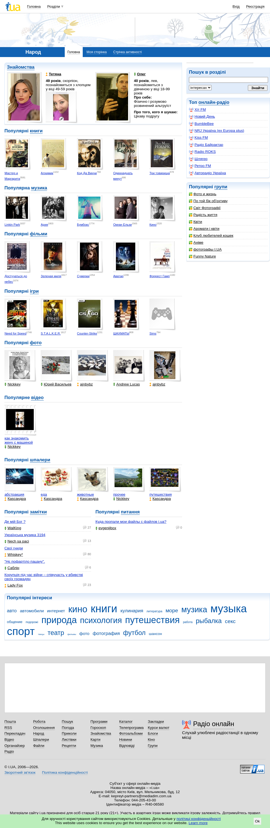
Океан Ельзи (122, 224)
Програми (98, 721)
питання (130, 512)
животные (85, 494)
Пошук (67, 721)
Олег (140, 74)
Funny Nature (202, 256)
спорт (21, 631)
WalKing (12, 528)
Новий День (202, 116)
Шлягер (198, 159)
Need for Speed (15, 333)
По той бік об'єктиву (208, 201)
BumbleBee (201, 124)
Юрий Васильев (56, 384)
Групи (152, 746)
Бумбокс (83, 224)
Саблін (11, 568)
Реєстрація (255, 6)
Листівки (69, 739)
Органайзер (14, 746)
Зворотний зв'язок (19, 772)
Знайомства (21, 67)
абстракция (14, 494)
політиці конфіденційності (198, 819)
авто (12, 610)
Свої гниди (13, 548)
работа (188, 622)
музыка (228, 608)
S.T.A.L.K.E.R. (51, 333)
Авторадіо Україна (207, 173)
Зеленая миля (51, 276)
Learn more (198, 823)
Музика (96, 746)
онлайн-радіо (213, 102)
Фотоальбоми (131, 733)
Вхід (236, 6)
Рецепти (69, 746)
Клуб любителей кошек (211, 235)
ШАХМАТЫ (121, 333)
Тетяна (53, 74)
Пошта (10, 721)
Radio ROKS (202, 152)
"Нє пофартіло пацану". (24, 561)
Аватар (118, 276)
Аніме (196, 242)
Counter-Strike (87, 333)
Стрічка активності (127, 52)
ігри (34, 291)
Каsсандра (15, 499)
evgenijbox (105, 528)
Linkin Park (12, 224)
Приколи (69, 733)
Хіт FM (197, 109)
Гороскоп (98, 728)
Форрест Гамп (159, 276)
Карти (95, 739)
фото (36, 342)
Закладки (156, 721)
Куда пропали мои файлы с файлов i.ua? (130, 522)
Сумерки (83, 276)
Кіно (151, 739)
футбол (134, 632)
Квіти (195, 222)
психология (101, 620)
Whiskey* (13, 554)
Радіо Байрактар (206, 145)
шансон (155, 634)
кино (77, 609)
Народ (38, 733)
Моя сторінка (97, 52)
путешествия (160, 494)
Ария (44, 224)
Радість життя (203, 215)
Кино (152, 224)
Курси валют (158, 728)
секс (230, 621)
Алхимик (47, 173)
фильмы (72, 634)
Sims (152, 333)
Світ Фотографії (204, 208)
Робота (39, 721)
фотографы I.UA (205, 249)
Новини (125, 739)
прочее (119, 494)
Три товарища (159, 173)
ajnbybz (85, 384)
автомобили (32, 610)
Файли (39, 746)
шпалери (40, 459)
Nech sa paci (16, 541)
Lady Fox (13, 585)
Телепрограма (131, 728)
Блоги (153, 733)
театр (56, 632)
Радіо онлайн (213, 723)
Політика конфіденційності (65, 772)
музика (39, 188)
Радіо (9, 751)
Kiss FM (198, 137)
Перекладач (14, 733)
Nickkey (12, 384)
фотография (106, 633)
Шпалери (41, 739)
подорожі (32, 622)
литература (154, 611)
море (171, 610)
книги (36, 130)
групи (220, 186)
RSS (8, 728)
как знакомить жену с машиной (18, 440)
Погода (68, 728)
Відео (9, 739)
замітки (38, 512)
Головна (34, 6)
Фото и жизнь (202, 194)
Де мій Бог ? (14, 522)
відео (37, 397)
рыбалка (209, 620)
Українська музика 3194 (24, 535)
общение (14, 622)
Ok (257, 821)
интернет (56, 610)
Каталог (126, 721)
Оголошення (44, 728)
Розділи (53, 6)
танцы (41, 634)
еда (44, 494)
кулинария (131, 610)
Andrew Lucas (126, 384)
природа (59, 620)
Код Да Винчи (87, 173)
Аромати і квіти (204, 229)
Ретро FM (200, 166)
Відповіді (127, 746)
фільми (38, 233)
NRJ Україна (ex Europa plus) (216, 130)
